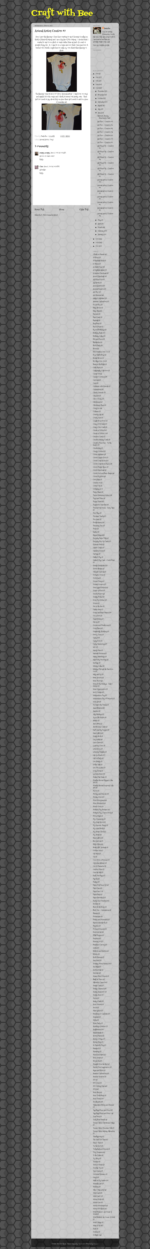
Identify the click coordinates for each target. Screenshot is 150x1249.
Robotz (95, 954)
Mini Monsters (98, 803)
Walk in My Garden (99, 1180)
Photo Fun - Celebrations (101, 910)
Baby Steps (96, 311)
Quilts (95, 948)
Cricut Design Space (99, 467)
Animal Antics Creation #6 (105, 203)
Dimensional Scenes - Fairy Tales (103, 508)
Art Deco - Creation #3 (105, 135)
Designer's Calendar (99, 504)
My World (96, 835)
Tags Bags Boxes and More (101, 1110)
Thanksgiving (97, 1136)
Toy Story (96, 1158)
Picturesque (97, 916)
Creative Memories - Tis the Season (102, 444)
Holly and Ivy (97, 674)
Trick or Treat (97, 1164)
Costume (95, 411)
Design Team (97, 501)
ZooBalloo (96, 1235)
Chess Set (96, 395)
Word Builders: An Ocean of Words (104, 1217)
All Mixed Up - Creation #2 (105, 169)
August (100, 105)
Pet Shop (95, 904)
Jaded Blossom (97, 708)
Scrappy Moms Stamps (100, 963)
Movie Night (97, 816)
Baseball (95, 320)
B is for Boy (96, 304)
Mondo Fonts (97, 806)
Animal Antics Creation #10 (105, 181)
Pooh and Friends (98, 929)
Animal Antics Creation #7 (105, 197)
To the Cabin (97, 1155)
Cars (94, 383)
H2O (94, 647)
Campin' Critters (99, 377)
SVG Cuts (96, 1083)
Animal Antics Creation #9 (105, 186)
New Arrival (97, 841)
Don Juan (96, 519)
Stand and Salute (98, 1054)
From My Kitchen (99, 600)
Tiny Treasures (98, 1152)
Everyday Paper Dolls (100, 538)
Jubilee (95, 720)
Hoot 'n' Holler (97, 692)
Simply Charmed (98, 988)
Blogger (95, 1244)
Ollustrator (81, 1244)
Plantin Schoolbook (99, 923)
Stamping (96, 1051)
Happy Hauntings (99, 656)
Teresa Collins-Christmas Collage (104, 1123)
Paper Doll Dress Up (99, 885)
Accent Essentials (98, 276)
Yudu (94, 1229)
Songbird (96, 1017)
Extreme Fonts (97, 544)
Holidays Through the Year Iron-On (103, 670)
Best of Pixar (97, 326)
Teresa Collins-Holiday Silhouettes (104, 1131)
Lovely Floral (97, 771)
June (99, 113)
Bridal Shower (97, 358)
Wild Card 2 (97, 1196)
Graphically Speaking (100, 631)
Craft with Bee (62, 13)
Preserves (96, 938)
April (100, 223)
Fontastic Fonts (98, 575)
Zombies (95, 1232)
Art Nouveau (97, 295)
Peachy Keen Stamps (99, 901)
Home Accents (97, 677)
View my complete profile (101, 45)
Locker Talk (96, 764)
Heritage (95, 663)
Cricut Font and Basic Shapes (102, 473)
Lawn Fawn (97, 742)
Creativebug (97, 448)
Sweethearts (96, 1102)
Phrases (95, 913)
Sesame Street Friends (100, 976)
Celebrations (97, 389)
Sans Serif (96, 960)
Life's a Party (97, 758)
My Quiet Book (98, 828)
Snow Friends (97, 1004)
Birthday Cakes (98, 336)
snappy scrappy (45, 153)
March (100, 227)
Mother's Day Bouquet (100, 809)
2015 (97, 81)
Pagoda (95, 879)
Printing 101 (97, 941)
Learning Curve (98, 745)
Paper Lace (96, 888)
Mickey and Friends (99, 794)
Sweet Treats (97, 1098)
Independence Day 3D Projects (103, 698)
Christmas (96, 402)
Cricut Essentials (98, 470)
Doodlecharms (97, 522)
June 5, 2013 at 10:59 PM (52, 166)
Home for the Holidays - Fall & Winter (103, 685)
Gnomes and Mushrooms (101, 625)
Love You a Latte (98, 767)
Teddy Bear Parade (99, 1119)
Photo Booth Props (98, 907)
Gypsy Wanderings (99, 644)
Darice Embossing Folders (101, 495)
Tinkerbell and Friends (100, 1149)
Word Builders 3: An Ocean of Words (102, 1213)
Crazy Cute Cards (99, 427)
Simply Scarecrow (99, 992)
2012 (97, 239)
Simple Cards (97, 985)
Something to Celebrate (100, 1014)
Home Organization (99, 689)
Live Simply (96, 761)
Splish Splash (97, 1032)
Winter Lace (97, 1202)
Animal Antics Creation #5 (105, 209)
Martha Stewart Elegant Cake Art (103, 781)
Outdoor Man (97, 869)
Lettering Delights (99, 752)
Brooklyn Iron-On (99, 361)
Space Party (97, 1023)
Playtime (96, 926)
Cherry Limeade (98, 392)
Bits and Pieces (98, 339)
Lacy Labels (96, 739)
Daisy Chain (97, 492)
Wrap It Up (96, 1225)
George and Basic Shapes (101, 612)
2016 (97, 77)
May (99, 220)
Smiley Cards (97, 1001)
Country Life (97, 414)
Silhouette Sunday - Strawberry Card (103, 117)
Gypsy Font (96, 641)
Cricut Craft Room (99, 460)
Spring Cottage (98, 1039)
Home (61, 209)
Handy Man (97, 650)
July (99, 109)
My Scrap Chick (98, 831)
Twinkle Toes (97, 1168)
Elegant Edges (97, 535)
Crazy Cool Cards (99, 424)
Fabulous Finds (98, 551)
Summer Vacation (98, 1076)
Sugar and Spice (98, 1070)
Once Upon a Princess (100, 860)
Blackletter (96, 342)
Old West (96, 853)
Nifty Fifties (97, 844)
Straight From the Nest (100, 1064)
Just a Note (96, 723)
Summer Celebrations (100, 1073)
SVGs (94, 1089)
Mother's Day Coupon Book (102, 813)
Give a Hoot (96, 616)
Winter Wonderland (99, 1205)
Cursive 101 (96, 482)
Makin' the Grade (98, 777)
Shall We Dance (98, 979)
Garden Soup (97, 609)
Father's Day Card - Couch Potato (104, 560)
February (101, 231)
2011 (97, 242)
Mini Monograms (99, 800)
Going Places (97, 628)
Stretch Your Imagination (101, 1067)
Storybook (96, 1061)
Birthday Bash (97, 333)
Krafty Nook (97, 736)
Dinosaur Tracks (98, 516)
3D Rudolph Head (98, 260)
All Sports (96, 282)
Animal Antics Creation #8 (105, 192)
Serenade (96, 973)
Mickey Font (97, 797)
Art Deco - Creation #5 (105, 128)
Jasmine (95, 711)
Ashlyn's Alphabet (99, 298)
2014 (97, 84)
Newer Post (39, 209)
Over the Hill (97, 872)
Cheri (41, 166)
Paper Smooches (98, 897)
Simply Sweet (97, 995)
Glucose (95, 622)
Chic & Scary (97, 399)
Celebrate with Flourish (100, 386)
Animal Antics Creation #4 (105, 214)
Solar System (97, 1010)
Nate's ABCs (97, 838)
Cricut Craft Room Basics (101, 464)
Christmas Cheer (98, 405)
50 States (96, 264)
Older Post (84, 209)
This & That (97, 1143)
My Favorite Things (99, 825)
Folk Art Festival (98, 572)
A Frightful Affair (99, 270)
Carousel (96, 380)
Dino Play (96, 513)
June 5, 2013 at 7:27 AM (58, 153)
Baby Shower (97, 308)
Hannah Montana (99, 653)
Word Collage (97, 1222)
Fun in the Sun (97, 606)
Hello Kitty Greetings (99, 659)
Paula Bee (107, 28)
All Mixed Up (97, 279)
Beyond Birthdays (98, 329)
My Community (98, 819)
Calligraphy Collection (100, 370)
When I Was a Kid (98, 1190)
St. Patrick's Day (98, 1045)
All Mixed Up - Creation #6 (105, 147)
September (101, 102)
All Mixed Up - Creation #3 (105, 164)
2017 (97, 73)
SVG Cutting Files (99, 1086)
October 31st (97, 850)
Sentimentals (97, 970)
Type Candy (97, 1171)
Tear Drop (96, 1116)
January (101, 234)
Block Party (97, 345)
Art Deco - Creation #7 (105, 121)
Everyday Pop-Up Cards (101, 541)
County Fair (97, 417)
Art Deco (96, 292)
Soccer (95, 1007)
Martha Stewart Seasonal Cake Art (103, 786)
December (101, 91)
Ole (94, 856)
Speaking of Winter (99, 1026)
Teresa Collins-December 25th (102, 1128)
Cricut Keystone (98, 476)
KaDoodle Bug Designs (100, 730)
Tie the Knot (97, 1146)
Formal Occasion (98, 584)
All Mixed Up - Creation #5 (105, 152)
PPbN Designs (97, 935)
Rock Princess (97, 957)
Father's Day (97, 557)
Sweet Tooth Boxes (98, 1095)
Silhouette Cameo (98, 982)
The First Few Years (99, 1139)
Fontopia (96, 578)
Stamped (96, 1048)
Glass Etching (97, 619)
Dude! (95, 529)
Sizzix (95, 998)
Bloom (95, 348)
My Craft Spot (98, 822)
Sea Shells (96, 966)
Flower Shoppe (97, 568)
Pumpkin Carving (99, 944)
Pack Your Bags (98, 875)
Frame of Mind (98, 590)
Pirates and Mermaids (100, 919)
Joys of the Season (98, 717)
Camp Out (96, 374)
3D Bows (96, 257)
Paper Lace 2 (97, 891)
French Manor (98, 594)
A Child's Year (97, 267)
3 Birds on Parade (98, 254)
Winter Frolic (97, 1199)
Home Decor (97, 681)
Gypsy (95, 637)
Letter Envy (97, 749)
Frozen (95, 603)
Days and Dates (98, 498)
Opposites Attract (99, 863)
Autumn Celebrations (100, 301)
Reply (41, 159)
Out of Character (98, 866)
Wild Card (96, 1193)
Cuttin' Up (96, 486)
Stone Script (97, 1058)
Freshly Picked (97, 597)
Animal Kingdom (98, 289)
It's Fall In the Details (100, 705)
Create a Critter (98, 430)
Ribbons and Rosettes (100, 951)
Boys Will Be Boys (98, 355)
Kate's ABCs (97, 733)
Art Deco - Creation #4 (105, 132)
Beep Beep (96, 323)
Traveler (95, 1161)
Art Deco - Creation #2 (105, 139)
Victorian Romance (99, 1174)
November (101, 95)
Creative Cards (98, 436)
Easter (95, 532)
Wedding (95, 1186)
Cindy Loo (96, 408)
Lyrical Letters (97, 774)
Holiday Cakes (97, 666)
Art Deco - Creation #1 (105, 142)
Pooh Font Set (97, 932)
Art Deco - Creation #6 (105, 125)
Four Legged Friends (99, 587)
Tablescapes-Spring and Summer (103, 1105)
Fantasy (95, 554)
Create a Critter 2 (99, 433)
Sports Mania (97, 1036)
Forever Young (97, 581)
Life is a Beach (97, 755)
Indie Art (96, 702)
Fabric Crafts (97, 547)
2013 (97, 88)
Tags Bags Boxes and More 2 (102, 1113)
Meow (95, 791)
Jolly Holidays (97, 714)
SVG (94, 1080)
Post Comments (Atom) (50, 215)
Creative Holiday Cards (100, 439)
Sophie (95, 1020)
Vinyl (51, 139)
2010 (97, 246)
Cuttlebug (96, 489)
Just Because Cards (99, 727)
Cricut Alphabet (98, 454)
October (100, 98)
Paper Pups (96, 894)
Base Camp (96, 317)
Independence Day (99, 695)
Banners (95, 314)
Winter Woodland (98, 1208)
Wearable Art (97, 1183)
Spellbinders (97, 1029)
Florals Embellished (99, 565)
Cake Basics (97, 367)
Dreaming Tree (98, 525)
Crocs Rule (96, 479)
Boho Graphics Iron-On (100, 352)
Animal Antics (44, 139)
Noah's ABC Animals (99, 847)
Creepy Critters (98, 451)
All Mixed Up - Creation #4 (105, 158)
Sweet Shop (96, 1092)
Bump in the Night (99, 364)
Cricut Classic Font (99, 457)
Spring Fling (97, 1042)
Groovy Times (97, 634)
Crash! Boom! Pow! (99, 421)
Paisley (95, 882)
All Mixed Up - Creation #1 (105, 175)
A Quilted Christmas (99, 273)
